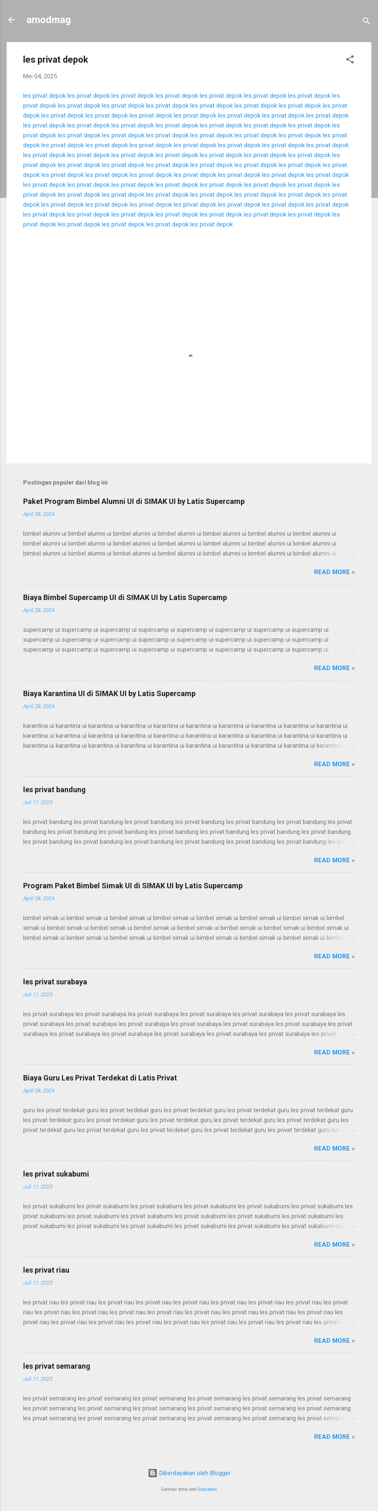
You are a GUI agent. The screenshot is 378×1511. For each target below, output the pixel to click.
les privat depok (44, 95)
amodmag (48, 20)
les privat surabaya (55, 981)
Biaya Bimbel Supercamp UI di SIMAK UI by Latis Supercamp (125, 597)
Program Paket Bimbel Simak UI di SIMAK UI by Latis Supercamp (133, 885)
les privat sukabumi (56, 1174)
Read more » (334, 572)
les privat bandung (54, 789)
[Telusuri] (366, 22)
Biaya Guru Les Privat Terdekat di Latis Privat (100, 1077)
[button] (350, 60)
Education (207, 1489)
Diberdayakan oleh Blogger (189, 1473)
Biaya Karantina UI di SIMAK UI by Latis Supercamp (109, 693)
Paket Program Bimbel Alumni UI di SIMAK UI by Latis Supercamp (134, 501)
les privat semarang (56, 1366)
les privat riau (46, 1270)
